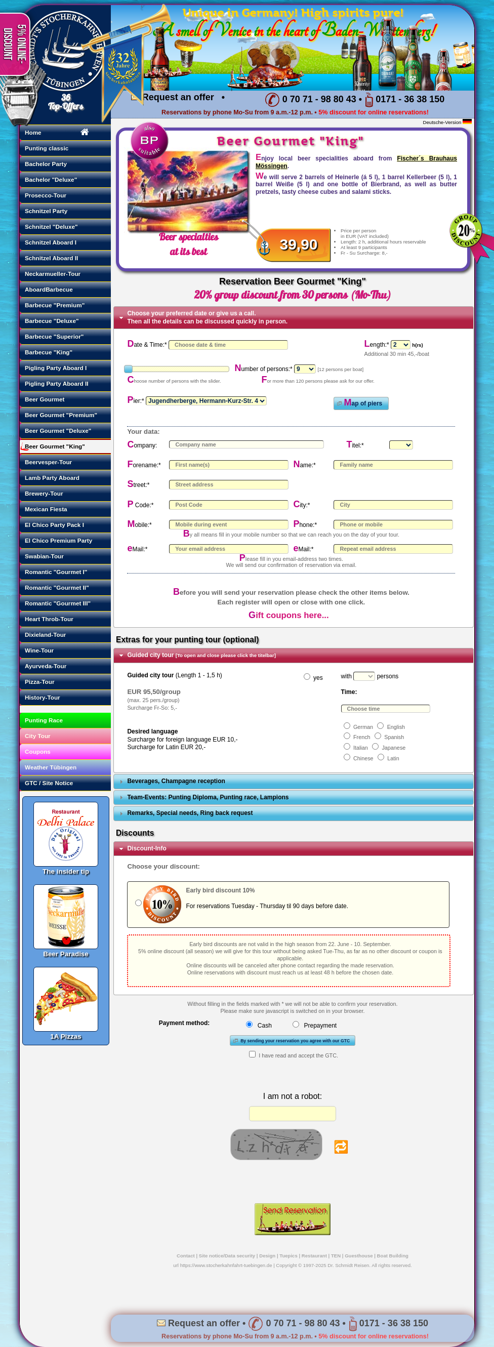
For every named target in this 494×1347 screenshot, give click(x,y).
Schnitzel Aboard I (50, 242)
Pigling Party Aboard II (57, 383)
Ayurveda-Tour (45, 666)
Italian (360, 748)
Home (33, 132)
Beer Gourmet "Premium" (61, 415)
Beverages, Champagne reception (176, 781)
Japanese (393, 748)
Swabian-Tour (44, 556)
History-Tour (42, 697)
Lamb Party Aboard (52, 477)
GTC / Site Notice (49, 783)
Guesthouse (359, 1255)
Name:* (304, 465)
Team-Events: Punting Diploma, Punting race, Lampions (208, 797)
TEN (336, 1255)
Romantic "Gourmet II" (57, 587)
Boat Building (392, 1255)
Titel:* (354, 445)
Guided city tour (201, 655)
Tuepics (288, 1255)
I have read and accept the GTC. (298, 1055)
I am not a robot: (292, 1096)
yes (318, 677)
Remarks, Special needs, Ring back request (190, 813)
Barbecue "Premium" (55, 305)
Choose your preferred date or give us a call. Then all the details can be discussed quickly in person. (207, 317)
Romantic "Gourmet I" (56, 571)
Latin (393, 758)
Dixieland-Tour (45, 634)
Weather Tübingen (50, 767)
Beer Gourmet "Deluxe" (58, 430)
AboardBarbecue (49, 289)
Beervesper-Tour (48, 462)
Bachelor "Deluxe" (51, 179)
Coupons (38, 751)
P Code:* (140, 505)
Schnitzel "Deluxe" (51, 226)
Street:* (138, 484)
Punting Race (44, 720)
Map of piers (358, 402)
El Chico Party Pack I (54, 524)
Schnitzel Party (46, 211)
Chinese (363, 758)
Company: (142, 445)
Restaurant (314, 1255)
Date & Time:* (147, 344)
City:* (301, 505)
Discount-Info (146, 848)
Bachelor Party (46, 163)
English (396, 727)
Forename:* (143, 465)
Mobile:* (139, 524)
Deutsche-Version (442, 122)
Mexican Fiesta (46, 509)
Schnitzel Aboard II (51, 258)
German (363, 727)
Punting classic (46, 148)
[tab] (293, 317)
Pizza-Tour (40, 681)
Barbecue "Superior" (54, 336)
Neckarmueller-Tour (52, 273)
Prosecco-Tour (45, 195)
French (361, 737)
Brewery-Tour (44, 493)
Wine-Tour (39, 650)
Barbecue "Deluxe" (52, 320)
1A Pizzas (66, 999)
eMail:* (137, 549)
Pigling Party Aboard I (56, 367)
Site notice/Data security (227, 1255)
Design (267, 1255)
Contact (186, 1255)
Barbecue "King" (48, 352)
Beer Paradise (66, 917)
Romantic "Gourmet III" (58, 603)
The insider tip (66, 834)
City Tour (38, 735)
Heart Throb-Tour (49, 619)
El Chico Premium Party (58, 540)
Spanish (394, 737)
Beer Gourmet (44, 399)
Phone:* (305, 524)
